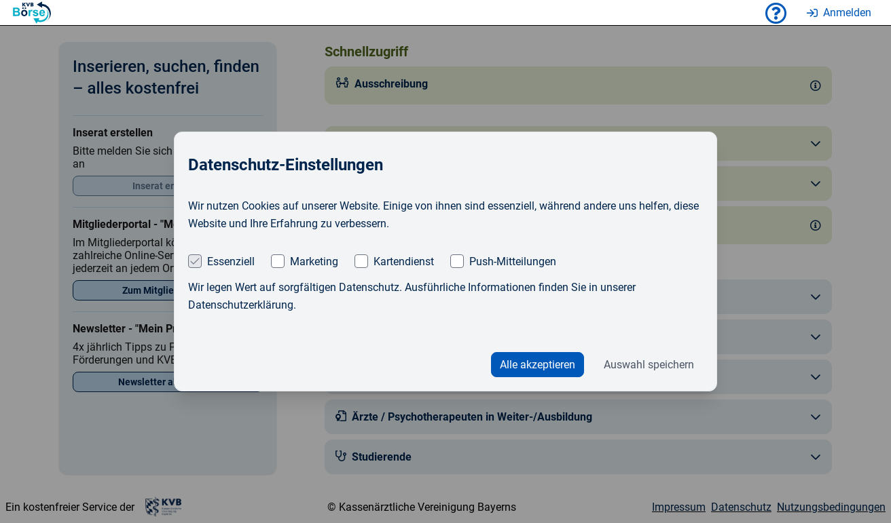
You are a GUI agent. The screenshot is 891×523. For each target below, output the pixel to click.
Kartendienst (404, 261)
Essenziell (231, 261)
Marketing (314, 261)
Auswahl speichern (649, 364)
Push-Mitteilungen (512, 261)
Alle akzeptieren (537, 364)
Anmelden (839, 12)
